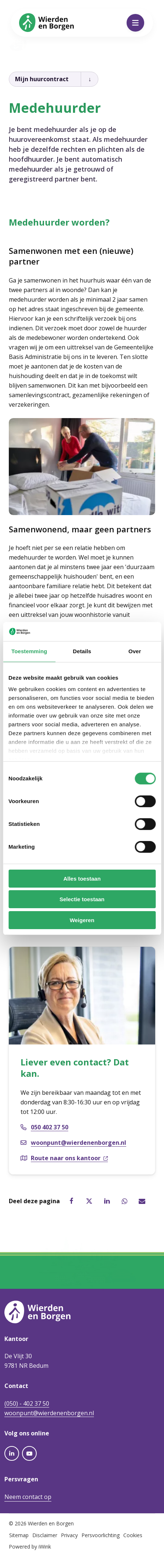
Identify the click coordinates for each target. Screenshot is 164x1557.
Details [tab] (82, 651)
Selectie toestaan (82, 899)
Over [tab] (134, 651)
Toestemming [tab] (29, 651)
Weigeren (82, 920)
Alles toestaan (82, 878)
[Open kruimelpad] (89, 79)
